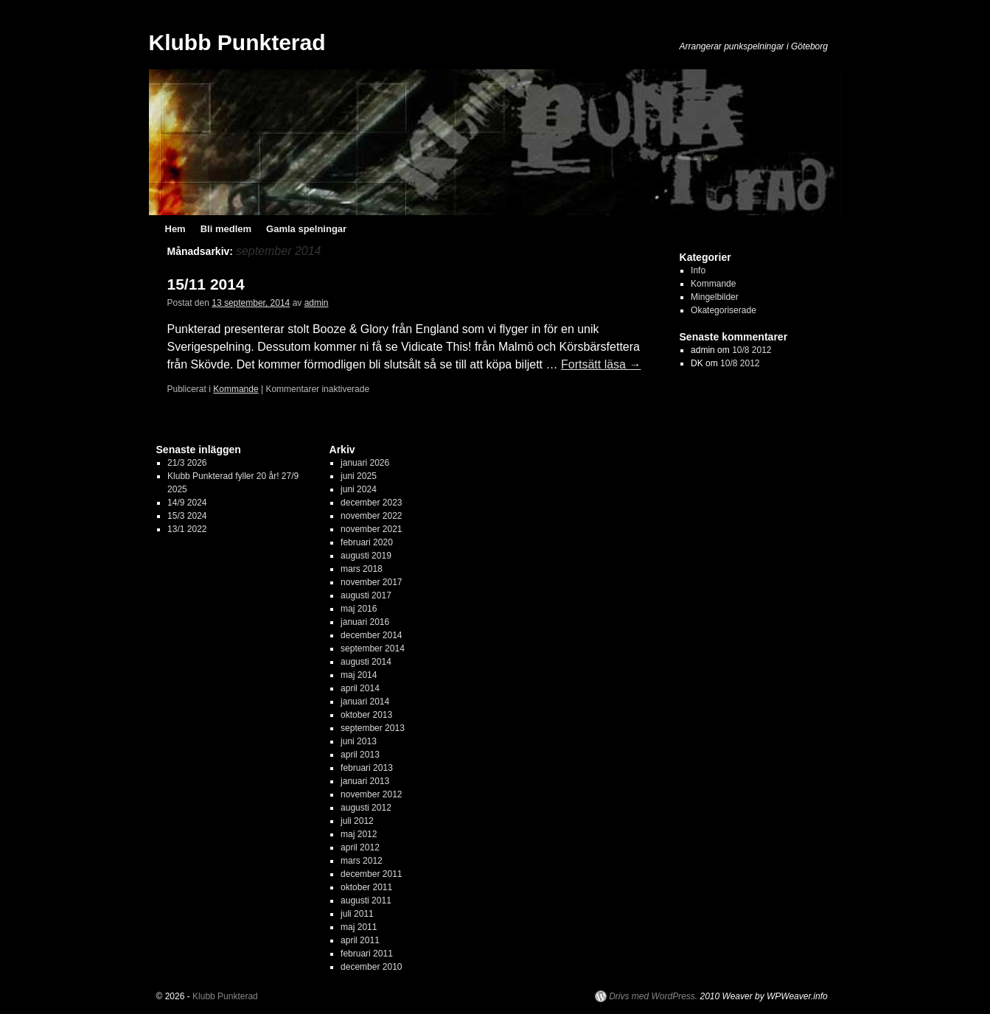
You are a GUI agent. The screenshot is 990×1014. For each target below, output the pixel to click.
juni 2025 (359, 476)
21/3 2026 (186, 463)
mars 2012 (362, 861)
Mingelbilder (715, 297)
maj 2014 (359, 675)
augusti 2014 (366, 662)
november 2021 (371, 529)
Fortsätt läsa (601, 364)
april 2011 (360, 940)
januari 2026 (365, 463)
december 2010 (371, 967)
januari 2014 (365, 701)
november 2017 (371, 582)
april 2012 (360, 847)
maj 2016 (359, 609)
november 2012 (371, 794)
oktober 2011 (366, 887)
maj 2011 (359, 927)
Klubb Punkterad (237, 42)
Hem (175, 228)
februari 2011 (367, 953)
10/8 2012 (751, 350)
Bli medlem (226, 228)
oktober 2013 (366, 715)
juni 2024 (359, 489)
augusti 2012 (366, 808)
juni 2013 (359, 741)
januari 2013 (365, 781)
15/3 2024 (186, 516)
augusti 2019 (366, 555)
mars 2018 (362, 569)
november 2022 (371, 516)
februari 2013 (367, 768)
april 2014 (360, 688)
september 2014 (373, 648)
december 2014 (371, 635)
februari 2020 (367, 542)
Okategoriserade (723, 310)
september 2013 (373, 728)
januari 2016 (365, 622)
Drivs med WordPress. (653, 996)
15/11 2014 (206, 284)
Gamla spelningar (306, 228)
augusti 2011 (366, 900)
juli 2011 (357, 914)
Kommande (235, 389)
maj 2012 (359, 834)
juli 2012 (357, 821)
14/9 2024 (186, 502)
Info (698, 270)
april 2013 (360, 754)
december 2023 (371, 502)
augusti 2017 (366, 595)
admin (316, 303)
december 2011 (371, 874)
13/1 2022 (186, 529)
